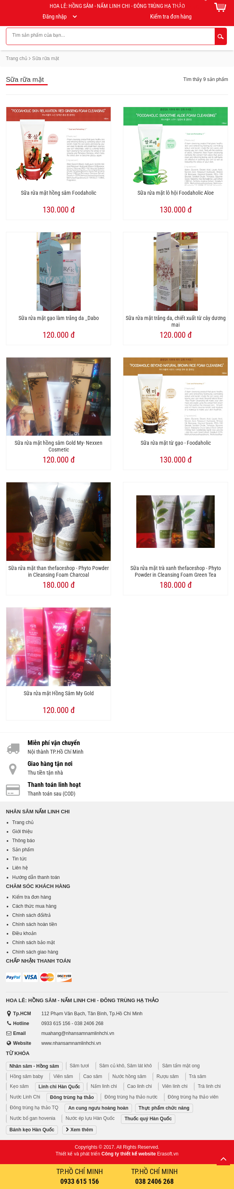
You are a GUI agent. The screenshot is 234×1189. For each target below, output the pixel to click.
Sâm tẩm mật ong (180, 1066)
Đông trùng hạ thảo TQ (34, 1107)
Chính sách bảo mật (33, 942)
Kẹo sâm (19, 1086)
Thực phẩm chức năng (164, 1108)
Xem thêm (79, 1130)
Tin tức (19, 859)
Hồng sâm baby (26, 1076)
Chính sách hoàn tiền (34, 924)
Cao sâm (92, 1076)
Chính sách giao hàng (35, 952)
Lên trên (223, 1158)
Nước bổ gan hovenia (32, 1118)
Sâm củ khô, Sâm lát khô (125, 1066)
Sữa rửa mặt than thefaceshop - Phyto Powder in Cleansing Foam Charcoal (58, 571)
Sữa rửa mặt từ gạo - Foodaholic (176, 443)
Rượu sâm (167, 1076)
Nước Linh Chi (25, 1097)
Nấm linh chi (104, 1086)
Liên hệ (20, 868)
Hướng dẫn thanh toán (36, 877)
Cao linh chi (139, 1086)
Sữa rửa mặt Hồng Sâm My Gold (59, 693)
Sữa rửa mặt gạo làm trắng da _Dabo (59, 318)
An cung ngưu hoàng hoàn (98, 1108)
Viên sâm (63, 1076)
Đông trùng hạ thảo (72, 1097)
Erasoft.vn (167, 1154)
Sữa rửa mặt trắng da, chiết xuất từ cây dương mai (176, 321)
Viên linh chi (175, 1086)
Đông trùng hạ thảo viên (193, 1097)
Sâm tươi (79, 1066)
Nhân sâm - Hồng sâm (34, 1066)
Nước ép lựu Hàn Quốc (90, 1118)
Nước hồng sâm (129, 1076)
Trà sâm (197, 1076)
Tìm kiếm (221, 36)
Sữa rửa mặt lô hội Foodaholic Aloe (175, 193)
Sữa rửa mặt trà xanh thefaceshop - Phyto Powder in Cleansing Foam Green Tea (175, 571)
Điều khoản (24, 933)
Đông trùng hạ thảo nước (130, 1097)
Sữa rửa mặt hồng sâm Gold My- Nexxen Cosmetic (58, 446)
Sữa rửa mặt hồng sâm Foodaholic (58, 193)
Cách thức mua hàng (34, 906)
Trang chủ (16, 58)
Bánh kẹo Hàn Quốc (31, 1130)
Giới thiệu (22, 831)
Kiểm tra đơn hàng (31, 897)
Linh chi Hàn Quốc (59, 1086)
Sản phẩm (23, 849)
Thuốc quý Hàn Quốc (148, 1118)
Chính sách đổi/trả (31, 915)
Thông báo (23, 840)
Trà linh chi (209, 1086)
